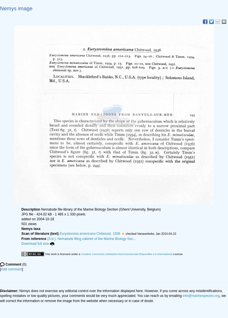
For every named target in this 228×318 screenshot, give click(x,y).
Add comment (11, 269)
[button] (123, 233)
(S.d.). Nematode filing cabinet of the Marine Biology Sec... (91, 239)
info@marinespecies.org (201, 296)
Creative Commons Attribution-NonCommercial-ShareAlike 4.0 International (126, 254)
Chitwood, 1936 (90, 234)
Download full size (37, 244)
